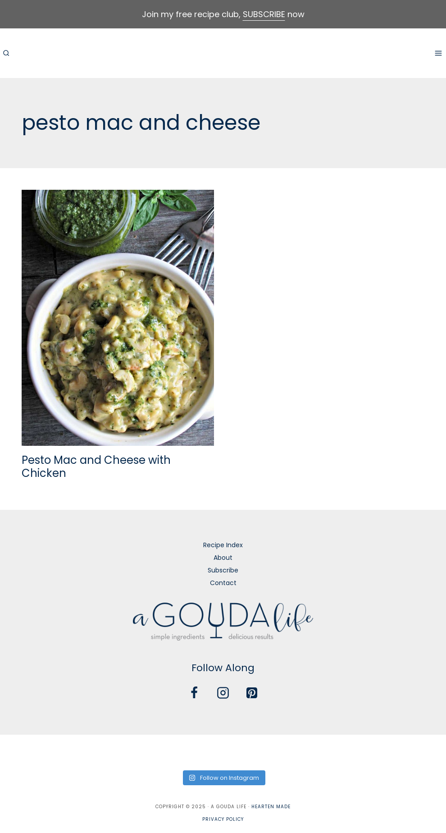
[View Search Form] (6, 53)
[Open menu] (438, 53)
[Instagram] (223, 692)
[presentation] (118, 318)
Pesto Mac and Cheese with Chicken (96, 467)
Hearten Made (271, 806)
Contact (223, 582)
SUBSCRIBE (264, 14)
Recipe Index (223, 544)
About (223, 557)
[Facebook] (194, 692)
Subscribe (223, 570)
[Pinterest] (251, 692)
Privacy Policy (223, 819)
